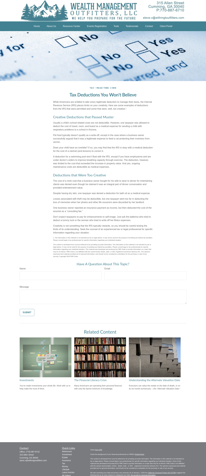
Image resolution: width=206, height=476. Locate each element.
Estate (65, 457)
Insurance (66, 460)
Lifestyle (65, 469)
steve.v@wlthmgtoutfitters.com (33, 460)
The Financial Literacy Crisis (90, 380)
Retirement (67, 451)
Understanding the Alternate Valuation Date (154, 380)
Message (24, 287)
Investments (27, 380)
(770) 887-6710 (33, 452)
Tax (63, 463)
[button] (36, 26)
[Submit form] (27, 312)
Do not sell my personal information (143, 475)
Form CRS (98, 450)
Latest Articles (68, 472)
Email (107, 268)
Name (23, 268)
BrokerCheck (139, 454)
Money (65, 466)
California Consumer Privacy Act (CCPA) (162, 473)
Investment (67, 454)
